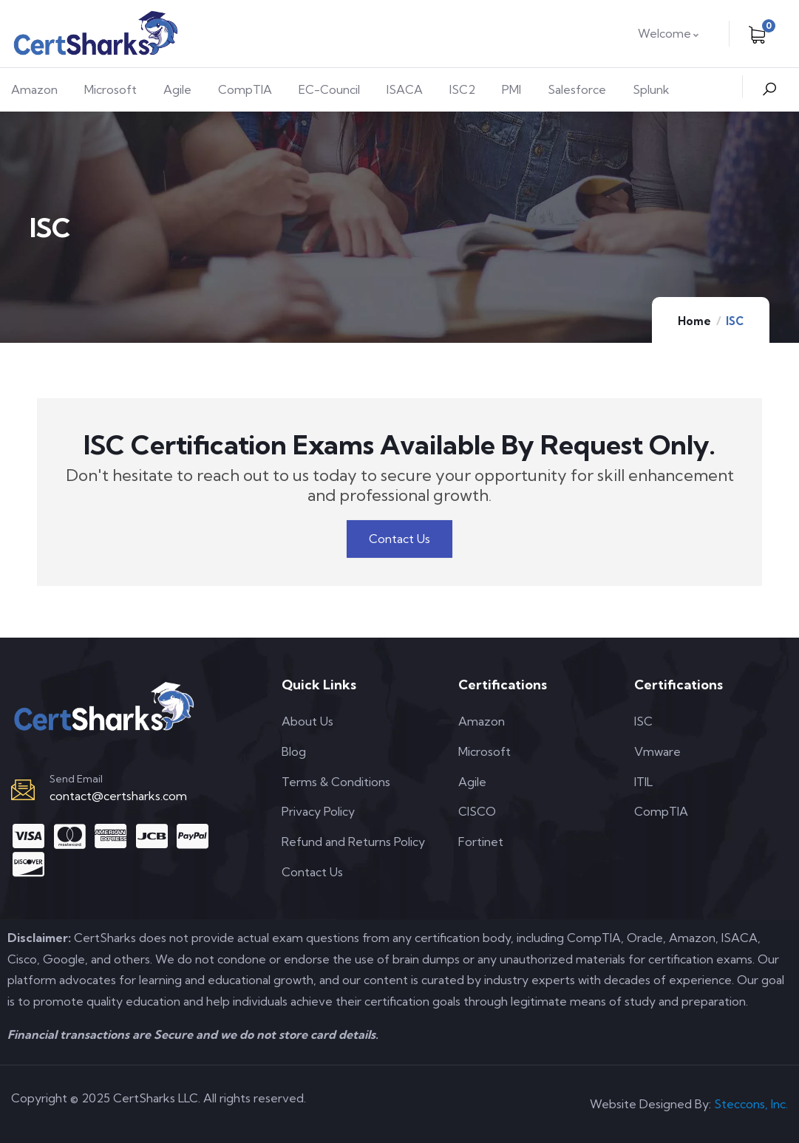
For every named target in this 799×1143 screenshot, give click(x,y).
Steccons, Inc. (751, 1103)
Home (694, 321)
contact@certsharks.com (118, 795)
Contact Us (399, 538)
